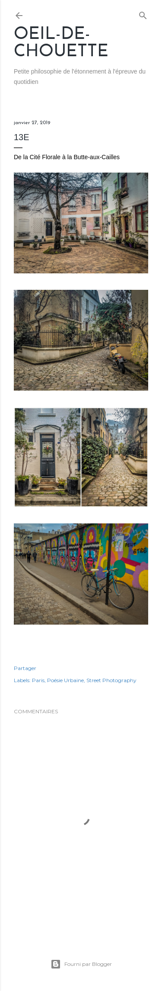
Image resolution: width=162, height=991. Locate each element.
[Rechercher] (143, 13)
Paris (38, 680)
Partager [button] (25, 668)
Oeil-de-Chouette (61, 43)
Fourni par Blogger (81, 964)
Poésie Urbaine (65, 680)
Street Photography (111, 680)
